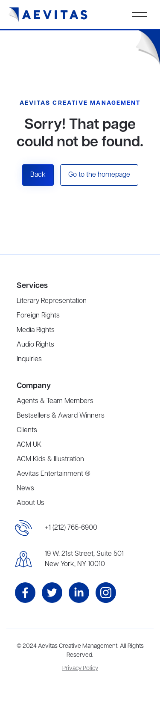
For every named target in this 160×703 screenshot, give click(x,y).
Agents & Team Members (55, 401)
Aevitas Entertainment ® (53, 474)
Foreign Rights (38, 315)
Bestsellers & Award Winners (61, 416)
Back (38, 175)
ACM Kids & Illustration (50, 459)
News (25, 488)
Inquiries (29, 359)
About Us (30, 503)
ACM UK (29, 445)
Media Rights (36, 330)
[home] (48, 14)
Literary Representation (52, 301)
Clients (27, 430)
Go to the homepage (99, 175)
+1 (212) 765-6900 (71, 528)
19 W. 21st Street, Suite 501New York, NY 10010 (84, 559)
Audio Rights (35, 345)
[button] (139, 14)
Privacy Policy (80, 668)
